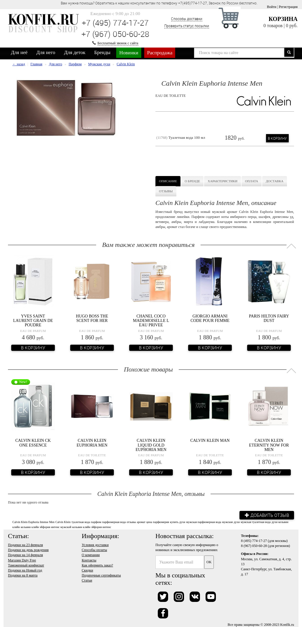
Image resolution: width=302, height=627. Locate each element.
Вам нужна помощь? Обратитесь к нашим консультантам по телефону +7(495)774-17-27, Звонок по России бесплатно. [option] (159, 3)
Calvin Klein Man (209, 440)
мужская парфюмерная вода (203, 521)
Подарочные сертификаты (101, 575)
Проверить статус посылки (186, 25)
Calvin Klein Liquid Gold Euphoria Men (151, 445)
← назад (18, 64)
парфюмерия (161, 521)
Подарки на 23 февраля (25, 545)
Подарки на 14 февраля (25, 555)
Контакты (89, 560)
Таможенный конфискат (26, 565)
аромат (141, 521)
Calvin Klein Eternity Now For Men (269, 445)
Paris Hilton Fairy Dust (269, 318)
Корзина (283, 19)
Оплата (251, 181)
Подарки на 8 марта (22, 575)
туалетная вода (80, 521)
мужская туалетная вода (256, 521)
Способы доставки (186, 18)
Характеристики (222, 181)
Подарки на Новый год (25, 570)
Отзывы (166, 191)
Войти (271, 7)
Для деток (74, 52)
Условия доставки (95, 545)
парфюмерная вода (114, 521)
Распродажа (160, 53)
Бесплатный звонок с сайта (118, 43)
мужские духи (231, 521)
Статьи (87, 580)
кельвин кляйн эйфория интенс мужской (46, 526)
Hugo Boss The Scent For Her (92, 318)
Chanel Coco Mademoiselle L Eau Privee (151, 321)
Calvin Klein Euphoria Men (92, 442)
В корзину (277, 138)
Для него (45, 52)
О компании (91, 555)
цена (149, 521)
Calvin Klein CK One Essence (33, 442)
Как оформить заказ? (97, 565)
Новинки (128, 53)
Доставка (274, 181)
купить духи (177, 521)
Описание (168, 181)
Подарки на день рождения (28, 550)
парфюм (96, 521)
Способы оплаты (94, 550)
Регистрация (288, 7)
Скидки (87, 570)
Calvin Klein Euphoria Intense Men (33, 521)
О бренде (192, 181)
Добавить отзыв (266, 515)
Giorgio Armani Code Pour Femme (210, 318)
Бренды (102, 52)
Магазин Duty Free (22, 560)
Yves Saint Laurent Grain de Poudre (33, 321)
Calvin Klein (62, 521)
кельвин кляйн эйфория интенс (91, 526)
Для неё (19, 52)
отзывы (131, 521)
